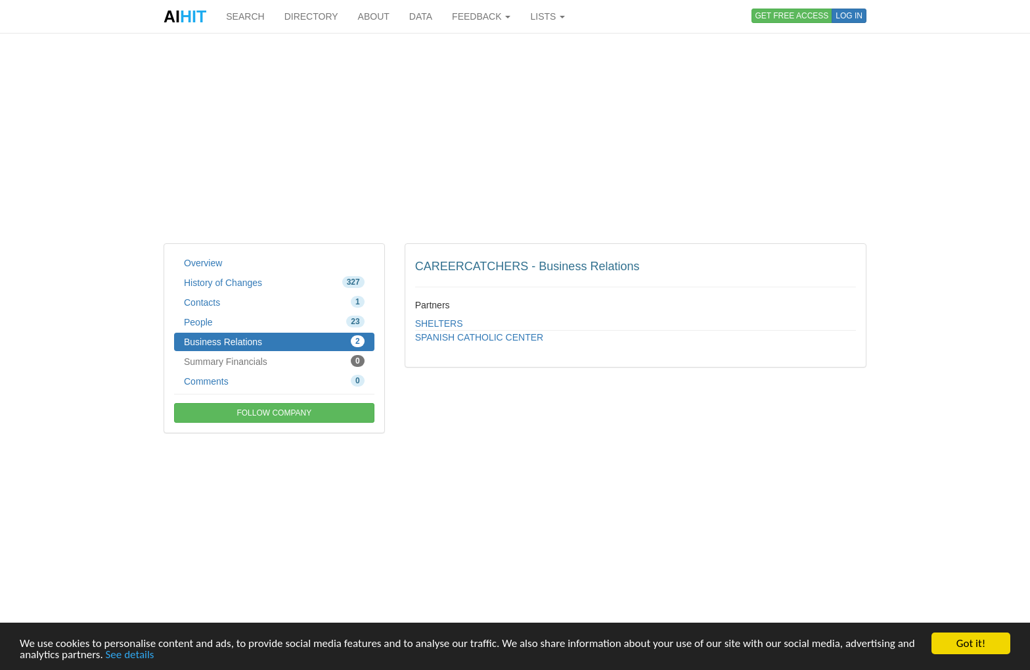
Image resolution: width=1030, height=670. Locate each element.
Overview (203, 263)
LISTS (547, 16)
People (274, 321)
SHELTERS (439, 323)
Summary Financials (274, 361)
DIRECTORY (311, 16)
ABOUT (374, 16)
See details (130, 654)
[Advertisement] (515, 138)
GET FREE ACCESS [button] (792, 15)
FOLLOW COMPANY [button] (273, 413)
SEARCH (245, 16)
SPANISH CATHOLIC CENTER (479, 337)
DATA (420, 16)
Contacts (274, 302)
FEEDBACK (481, 16)
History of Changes (274, 282)
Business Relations (274, 341)
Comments (274, 381)
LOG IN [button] (849, 15)
